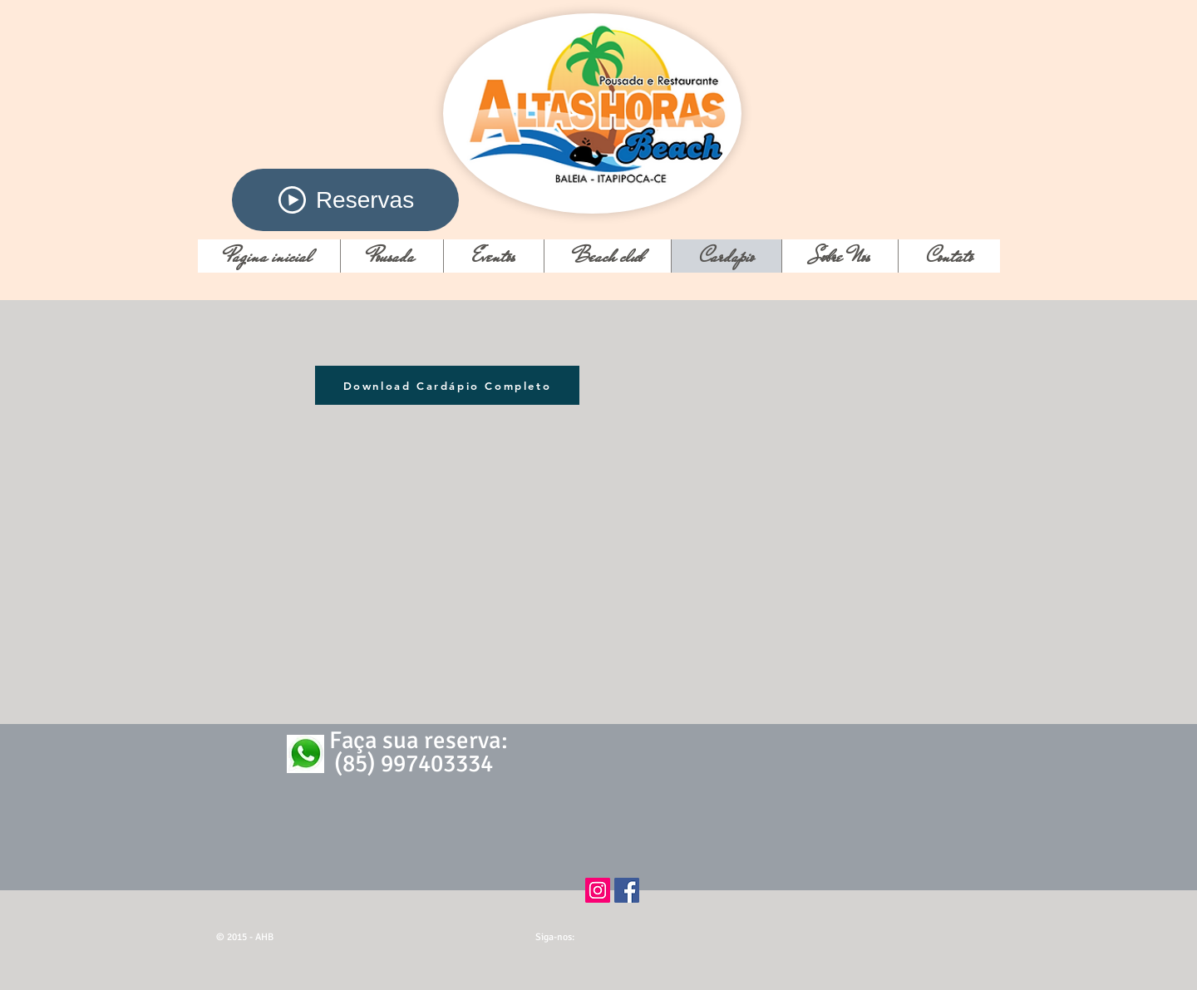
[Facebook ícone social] (626, 890)
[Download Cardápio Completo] (447, 385)
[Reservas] (345, 200)
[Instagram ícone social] (597, 890)
